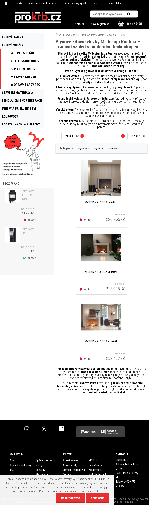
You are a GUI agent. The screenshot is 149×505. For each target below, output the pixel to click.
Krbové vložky (70, 34)
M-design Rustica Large (100, 202)
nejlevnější (83, 148)
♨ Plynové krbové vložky (91, 34)
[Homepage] (6, 3)
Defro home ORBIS (28, 231)
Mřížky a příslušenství (96, 463)
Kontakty (98, 3)
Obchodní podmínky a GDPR (42, 3)
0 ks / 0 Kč (134, 24)
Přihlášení (79, 24)
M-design (111, 34)
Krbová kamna (70, 460)
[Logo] (38, 17)
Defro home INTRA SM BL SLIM (29, 194)
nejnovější (113, 148)
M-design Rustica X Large (101, 341)
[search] (133, 14)
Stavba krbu (115, 3)
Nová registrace (100, 24)
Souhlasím (97, 498)
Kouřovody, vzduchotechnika (98, 472)
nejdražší (98, 148)
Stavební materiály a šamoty (74, 472)
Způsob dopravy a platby (74, 3)
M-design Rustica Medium (101, 272)
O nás (19, 3)
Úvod (58, 34)
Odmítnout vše (69, 498)
